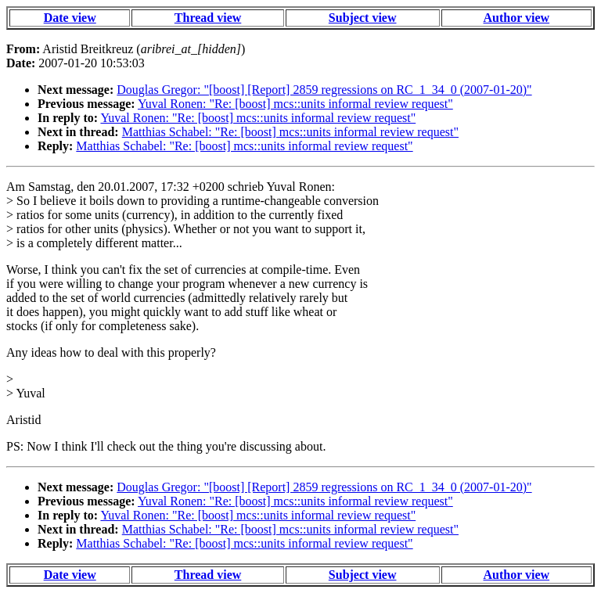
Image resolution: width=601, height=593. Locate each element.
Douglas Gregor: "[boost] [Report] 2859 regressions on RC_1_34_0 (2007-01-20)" (324, 89)
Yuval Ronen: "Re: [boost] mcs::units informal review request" (295, 103)
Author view (517, 17)
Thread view (208, 17)
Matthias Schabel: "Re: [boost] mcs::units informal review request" (290, 131)
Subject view (363, 17)
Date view (70, 17)
